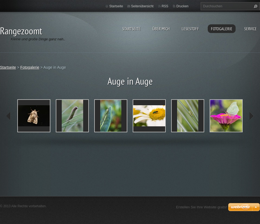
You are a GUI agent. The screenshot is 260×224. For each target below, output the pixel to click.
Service (250, 28)
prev (8, 116)
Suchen (255, 6)
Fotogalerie (221, 28)
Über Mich (161, 28)
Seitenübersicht (142, 6)
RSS (165, 6)
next (251, 116)
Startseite (131, 28)
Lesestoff (190, 28)
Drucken (182, 6)
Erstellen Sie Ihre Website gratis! (201, 207)
